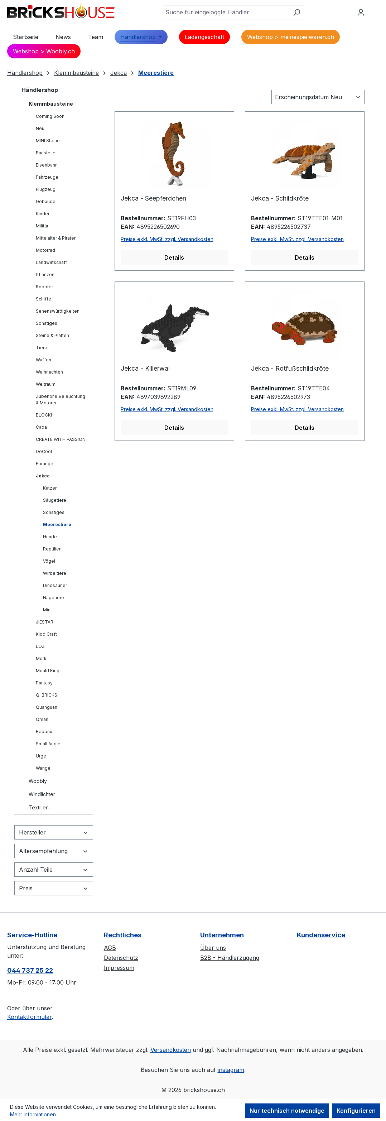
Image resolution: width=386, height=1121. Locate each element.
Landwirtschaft (51, 262)
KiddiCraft (46, 634)
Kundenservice (321, 935)
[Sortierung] (318, 97)
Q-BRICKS (46, 695)
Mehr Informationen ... (35, 1114)
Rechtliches (122, 935)
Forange (44, 463)
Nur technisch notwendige (287, 1110)
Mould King (47, 670)
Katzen (50, 488)
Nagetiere (53, 597)
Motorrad (45, 250)
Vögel (49, 561)
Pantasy (44, 682)
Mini (47, 609)
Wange (43, 768)
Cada (41, 427)
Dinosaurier (55, 585)
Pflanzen (45, 274)
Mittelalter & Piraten (56, 238)
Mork (41, 658)
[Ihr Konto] (361, 12)
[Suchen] (296, 12)
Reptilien (52, 549)
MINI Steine (48, 140)
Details (174, 257)
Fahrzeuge (47, 177)
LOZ (40, 646)
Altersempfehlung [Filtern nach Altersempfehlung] (53, 851)
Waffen (43, 359)
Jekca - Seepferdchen (153, 198)
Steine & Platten (52, 335)
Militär (42, 225)
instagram (231, 1069)
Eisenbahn (47, 165)
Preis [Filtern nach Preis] (53, 888)
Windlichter (42, 794)
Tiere (41, 347)
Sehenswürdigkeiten (57, 311)
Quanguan (46, 707)
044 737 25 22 (30, 970)
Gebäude (46, 201)
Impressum (119, 967)
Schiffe (43, 299)
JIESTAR (44, 622)
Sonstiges (46, 323)
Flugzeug (46, 189)
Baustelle (46, 152)
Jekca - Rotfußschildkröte (290, 368)
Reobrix (44, 731)
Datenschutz (121, 957)
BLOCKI (44, 415)
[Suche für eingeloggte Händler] (225, 12)
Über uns (213, 947)
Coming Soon (50, 116)
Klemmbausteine (51, 104)
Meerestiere (57, 524)
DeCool (44, 451)
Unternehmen (222, 935)
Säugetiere (54, 500)
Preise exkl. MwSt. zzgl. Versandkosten (167, 239)
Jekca (43, 475)
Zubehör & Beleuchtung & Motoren (60, 399)
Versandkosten (170, 1049)
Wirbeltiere (54, 573)
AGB (110, 947)
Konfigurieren (356, 1110)
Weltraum (46, 384)
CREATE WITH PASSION (61, 439)
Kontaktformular (29, 1016)
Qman (42, 719)
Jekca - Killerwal (145, 368)
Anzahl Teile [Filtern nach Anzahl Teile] (53, 869)
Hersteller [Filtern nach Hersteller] (53, 832)
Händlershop (39, 89)
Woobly (38, 781)
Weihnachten (49, 372)
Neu (40, 128)
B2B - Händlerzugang (229, 957)
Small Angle (48, 743)
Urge (41, 756)
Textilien (39, 807)
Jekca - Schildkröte (280, 198)
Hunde (50, 536)
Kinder (42, 213)
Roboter (44, 286)
